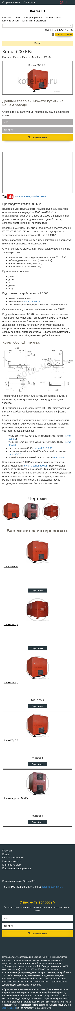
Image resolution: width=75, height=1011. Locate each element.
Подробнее (37, 590)
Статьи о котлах (53, 17)
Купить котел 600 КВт (36, 465)
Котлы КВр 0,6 (11, 740)
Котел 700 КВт (11, 566)
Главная (6, 17)
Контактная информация (34, 20)
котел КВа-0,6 (59, 457)
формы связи (9, 1008)
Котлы (16, 17)
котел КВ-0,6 (15, 454)
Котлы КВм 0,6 (11, 682)
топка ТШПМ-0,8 (31, 301)
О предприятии (11, 2)
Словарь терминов (32, 17)
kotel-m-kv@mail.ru (52, 886)
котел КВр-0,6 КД (43, 448)
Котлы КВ (37, 11)
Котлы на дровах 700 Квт (16, 798)
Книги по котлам (10, 20)
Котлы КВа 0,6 (11, 624)
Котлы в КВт (28, 57)
